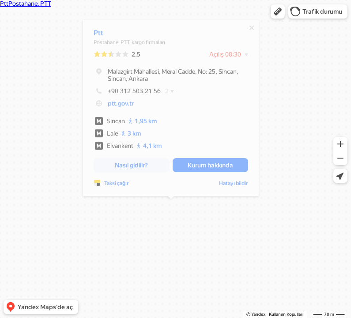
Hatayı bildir (233, 185)
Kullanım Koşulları (286, 314)
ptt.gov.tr (121, 105)
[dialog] (171, 110)
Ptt (98, 35)
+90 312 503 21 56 (127, 93)
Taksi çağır (116, 185)
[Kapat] (251, 30)
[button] (278, 11)
